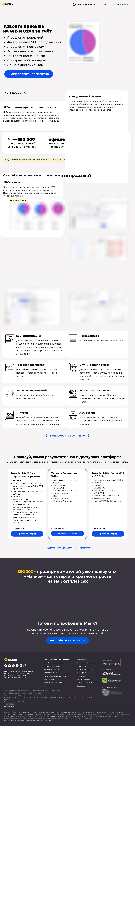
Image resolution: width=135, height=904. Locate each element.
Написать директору (85, 669)
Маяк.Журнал (49, 679)
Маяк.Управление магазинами (55, 676)
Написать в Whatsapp (87, 4)
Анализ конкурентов (51, 669)
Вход (106, 4)
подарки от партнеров (108, 716)
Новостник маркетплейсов (54, 682)
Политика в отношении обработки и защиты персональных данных (27, 720)
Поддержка (81, 673)
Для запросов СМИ (84, 682)
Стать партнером (84, 676)
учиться (12, 716)
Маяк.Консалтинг (50, 673)
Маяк (46, 663)
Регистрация (122, 4)
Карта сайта (81, 659)
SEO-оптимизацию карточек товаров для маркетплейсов (67, 716)
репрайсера (87, 714)
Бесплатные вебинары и (54, 659)
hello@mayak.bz (10, 706)
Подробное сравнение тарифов (67, 547)
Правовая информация (86, 663)
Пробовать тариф (27, 534)
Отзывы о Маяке (83, 679)
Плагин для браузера (56, 663)
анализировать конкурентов (27, 714)
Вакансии (81, 686)
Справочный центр (84, 666)
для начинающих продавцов (27, 712)
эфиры (67, 659)
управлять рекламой (90, 712)
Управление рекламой (52, 666)
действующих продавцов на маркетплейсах (56, 712)
